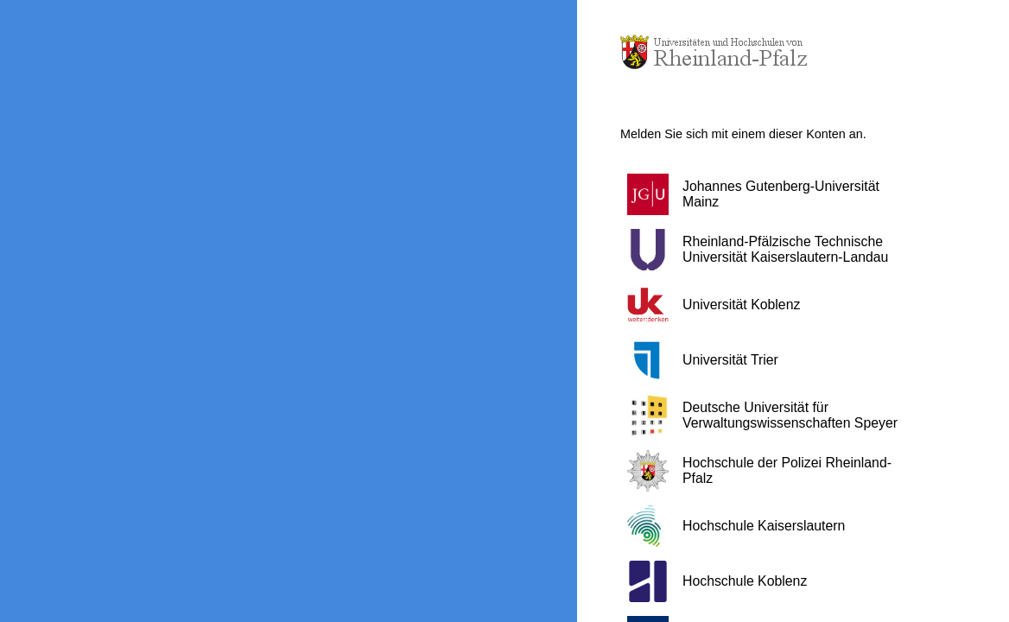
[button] (771, 194)
